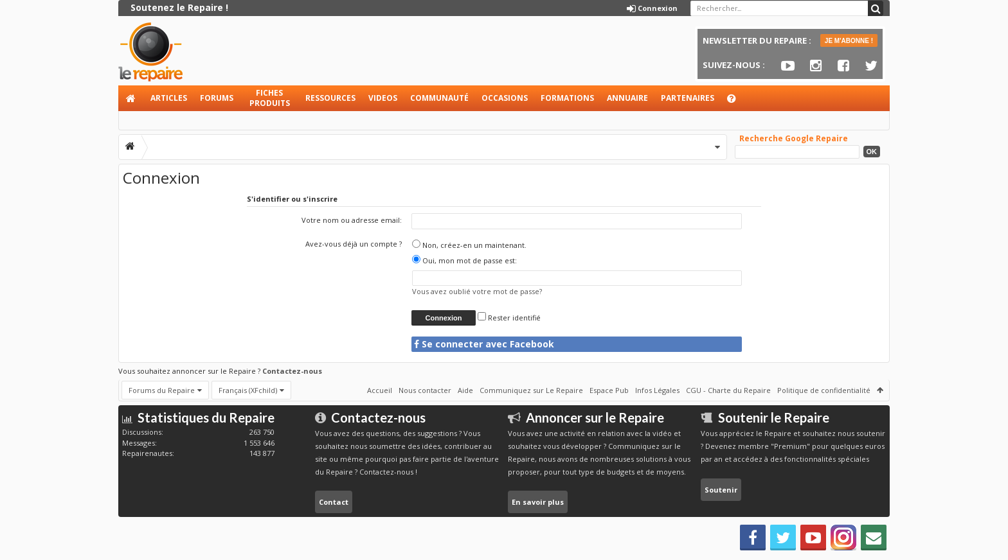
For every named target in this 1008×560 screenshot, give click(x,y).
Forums (216, 97)
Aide (737, 101)
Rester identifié (509, 317)
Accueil (131, 98)
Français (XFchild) (248, 390)
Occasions (505, 97)
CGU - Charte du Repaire (728, 390)
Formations (567, 97)
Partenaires (687, 97)
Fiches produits (269, 98)
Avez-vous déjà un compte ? (353, 244)
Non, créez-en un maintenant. (469, 245)
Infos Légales (657, 390)
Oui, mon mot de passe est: (464, 260)
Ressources (330, 97)
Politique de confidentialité (823, 390)
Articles (168, 97)
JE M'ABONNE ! (849, 40)
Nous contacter (425, 390)
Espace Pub (609, 390)
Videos (382, 97)
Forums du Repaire (162, 390)
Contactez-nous (292, 371)
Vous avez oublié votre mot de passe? (477, 291)
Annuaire (627, 97)
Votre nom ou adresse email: (352, 220)
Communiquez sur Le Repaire (531, 390)
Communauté (439, 97)
